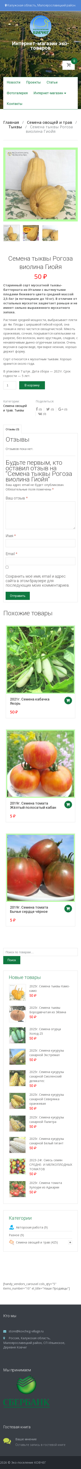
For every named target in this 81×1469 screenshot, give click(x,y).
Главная (11, 122)
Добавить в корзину (63, 705)
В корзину (32, 385)
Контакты (14, 104)
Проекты (33, 82)
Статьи (52, 82)
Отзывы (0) (12, 429)
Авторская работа (29, 1227)
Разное (14, 1235)
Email (11, 553)
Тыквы (15, 126)
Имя (11, 536)
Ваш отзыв (17, 498)
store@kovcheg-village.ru (26, 1331)
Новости (13, 82)
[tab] (12, 429)
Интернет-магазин (48, 93)
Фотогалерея (17, 93)
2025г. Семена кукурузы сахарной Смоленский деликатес (46, 1076)
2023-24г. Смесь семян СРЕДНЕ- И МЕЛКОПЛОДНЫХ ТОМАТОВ (50, 1164)
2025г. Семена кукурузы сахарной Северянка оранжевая (46, 1099)
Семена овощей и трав (49, 122)
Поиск (12, 960)
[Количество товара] (9, 385)
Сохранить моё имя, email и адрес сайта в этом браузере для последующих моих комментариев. (38, 580)
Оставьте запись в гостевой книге (40, 1445)
